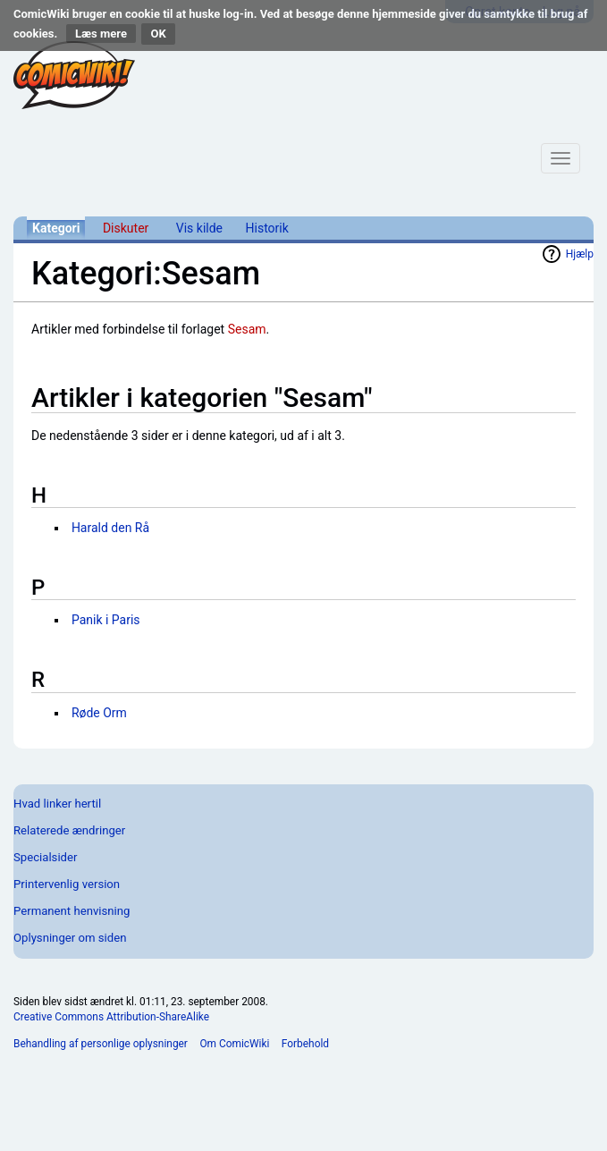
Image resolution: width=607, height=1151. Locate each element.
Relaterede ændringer (69, 830)
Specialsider (45, 857)
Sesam (247, 329)
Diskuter (125, 228)
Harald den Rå (110, 527)
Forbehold (305, 1043)
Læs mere (101, 33)
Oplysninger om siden (69, 937)
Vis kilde (199, 228)
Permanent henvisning (71, 911)
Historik (267, 228)
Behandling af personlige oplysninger (100, 1043)
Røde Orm (99, 713)
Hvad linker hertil (57, 803)
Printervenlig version (66, 884)
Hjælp (580, 254)
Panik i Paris (106, 620)
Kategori (56, 228)
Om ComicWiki (234, 1043)
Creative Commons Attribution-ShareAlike (111, 1017)
